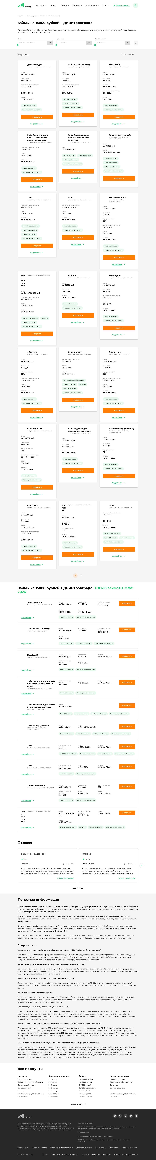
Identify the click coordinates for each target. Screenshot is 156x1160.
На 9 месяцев (53, 1097)
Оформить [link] (37, 117)
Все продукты (31, 16)
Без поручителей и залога (27, 1091)
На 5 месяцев (53, 1091)
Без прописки (23, 1097)
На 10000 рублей (85, 1082)
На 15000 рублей (85, 1094)
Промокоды (114, 1148)
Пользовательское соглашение (64, 1155)
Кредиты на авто (39, 1148)
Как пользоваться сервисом (126, 1155)
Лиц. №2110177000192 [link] (84, 142)
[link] (115, 1116)
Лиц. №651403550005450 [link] (43, 275)
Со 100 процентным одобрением (30, 1082)
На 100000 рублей (86, 1079)
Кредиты (41, 5)
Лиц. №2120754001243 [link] (41, 354)
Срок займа (60, 39)
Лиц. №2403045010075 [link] (125, 278)
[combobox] (128, 54)
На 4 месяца (53, 1088)
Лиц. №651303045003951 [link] (84, 200)
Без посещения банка (118, 1088)
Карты (54, 5)
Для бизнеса (92, 5)
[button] (121, 5)
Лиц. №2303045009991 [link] (123, 67)
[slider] (35, 45)
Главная (20, 16)
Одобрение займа (101, 39)
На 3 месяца (53, 1085)
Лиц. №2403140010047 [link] (116, 200)
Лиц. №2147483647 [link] (83, 67)
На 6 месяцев (53, 1094)
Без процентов (115, 1091)
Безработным (115, 1097)
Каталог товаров (130, 1148)
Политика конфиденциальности (96, 1155)
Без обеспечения (24, 1088)
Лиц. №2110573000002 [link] (45, 142)
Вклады (77, 5)
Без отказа (114, 1085)
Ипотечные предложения (61, 1148)
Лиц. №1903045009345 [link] (119, 138)
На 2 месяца (53, 1082)
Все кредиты (23, 1148)
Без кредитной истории (27, 1085)
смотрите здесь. (66, 1130)
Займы (65, 5)
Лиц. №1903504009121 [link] (45, 67)
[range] (35, 43)
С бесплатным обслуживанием (121, 1082)
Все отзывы (78, 888)
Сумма (20, 39)
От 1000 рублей (85, 1085)
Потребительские (24, 1079)
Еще (105, 5)
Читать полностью (65, 878)
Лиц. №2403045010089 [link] (84, 354)
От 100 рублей (84, 1091)
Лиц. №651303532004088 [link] (82, 278)
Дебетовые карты (84, 1148)
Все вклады (100, 1148)
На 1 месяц (52, 1079)
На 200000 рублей (86, 1097)
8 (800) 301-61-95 (83, 1132)
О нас (45, 1155)
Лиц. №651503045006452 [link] (42, 200)
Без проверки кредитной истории (30, 1094)
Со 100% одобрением (87, 1088)
